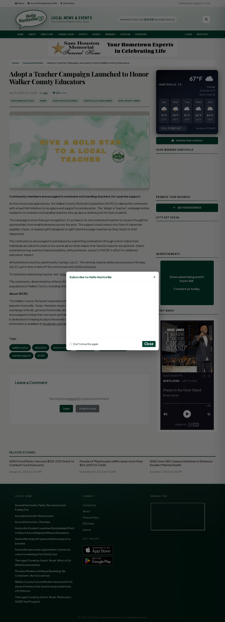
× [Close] (154, 277)
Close (148, 344)
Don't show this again (83, 344)
